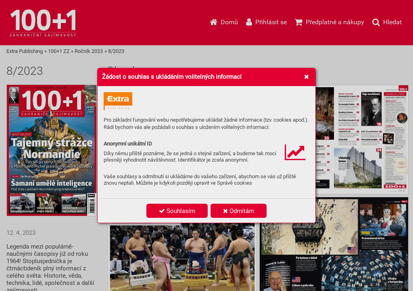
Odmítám (238, 211)
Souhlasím (177, 211)
